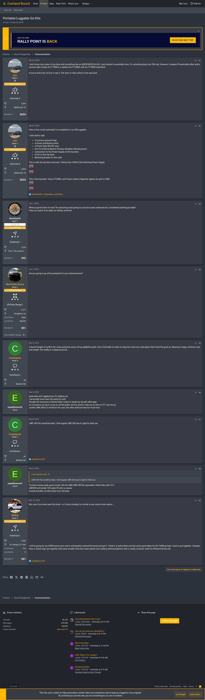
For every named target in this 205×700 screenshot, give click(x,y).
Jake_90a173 (62, 629)
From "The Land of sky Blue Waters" (23, 251)
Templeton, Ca (20, 314)
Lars (7, 22)
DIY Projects (80, 660)
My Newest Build (82, 667)
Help (185, 686)
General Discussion (83, 624)
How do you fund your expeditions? (89, 631)
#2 (199, 126)
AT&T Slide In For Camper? (86, 655)
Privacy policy (175, 686)
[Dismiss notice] (198, 31)
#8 (199, 469)
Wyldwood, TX (20, 107)
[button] (79, 3)
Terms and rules (161, 686)
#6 (199, 392)
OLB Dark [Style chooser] (13, 686)
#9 (199, 501)
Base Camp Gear (82, 648)
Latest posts (79, 612)
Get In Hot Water (82, 643)
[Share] (195, 60)
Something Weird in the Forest (87, 619)
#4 (199, 270)
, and (47, 194)
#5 (199, 343)
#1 (199, 61)
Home (191, 686)
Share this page (169, 621)
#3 (199, 204)
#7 (199, 419)
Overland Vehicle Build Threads (88, 672)
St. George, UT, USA (18, 545)
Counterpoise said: (39, 474)
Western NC (21, 384)
